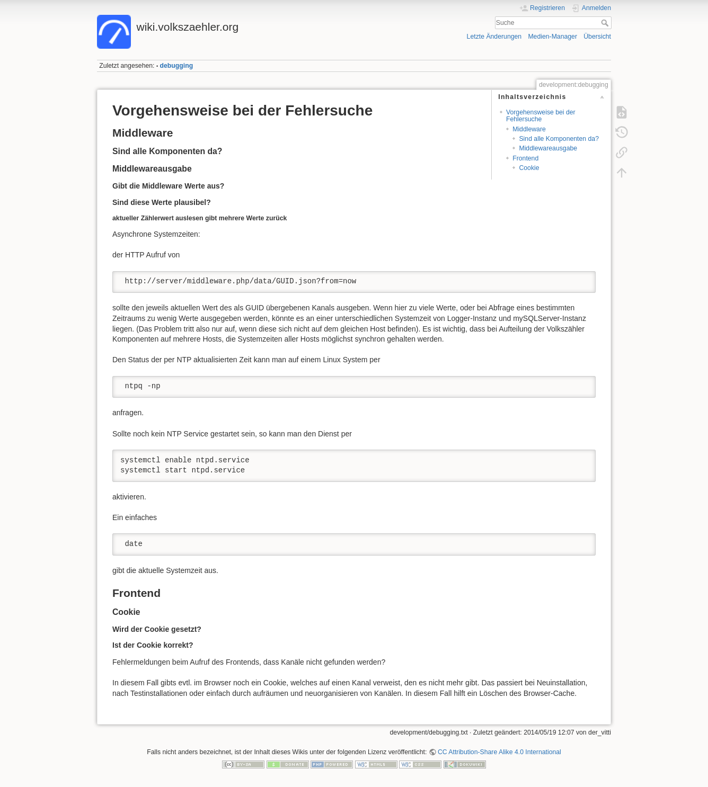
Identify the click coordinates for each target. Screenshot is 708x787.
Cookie (529, 168)
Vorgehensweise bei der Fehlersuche (541, 116)
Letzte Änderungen (494, 36)
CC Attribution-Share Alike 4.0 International (499, 752)
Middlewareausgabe (548, 148)
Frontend (525, 158)
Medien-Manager (552, 36)
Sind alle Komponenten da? (559, 138)
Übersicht (597, 36)
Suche (606, 22)
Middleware (529, 129)
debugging (176, 65)
